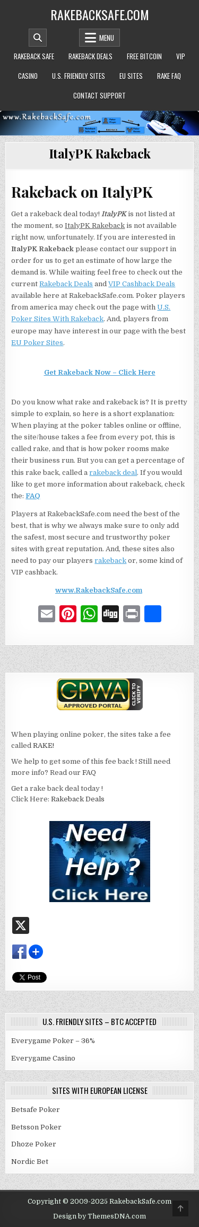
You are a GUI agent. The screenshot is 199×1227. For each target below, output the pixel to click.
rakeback (110, 560)
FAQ (32, 496)
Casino (28, 75)
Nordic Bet (29, 1162)
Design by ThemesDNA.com (99, 1216)
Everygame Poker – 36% (53, 1041)
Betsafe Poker (35, 1110)
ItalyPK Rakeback (100, 153)
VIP (180, 56)
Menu (106, 37)
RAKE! (43, 745)
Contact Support (99, 95)
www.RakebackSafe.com (98, 590)
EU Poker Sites (37, 343)
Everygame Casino (43, 1058)
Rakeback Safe (34, 56)
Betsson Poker (36, 1127)
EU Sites (131, 75)
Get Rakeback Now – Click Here (99, 372)
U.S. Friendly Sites (78, 75)
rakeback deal (113, 472)
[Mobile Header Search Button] (38, 38)
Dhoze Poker (33, 1144)
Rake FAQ (169, 75)
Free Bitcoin (144, 56)
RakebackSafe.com (99, 14)
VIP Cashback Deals (141, 284)
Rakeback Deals (90, 56)
